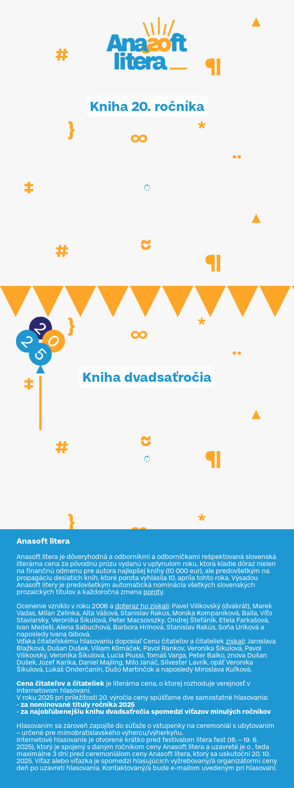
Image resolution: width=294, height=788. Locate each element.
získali (235, 641)
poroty (153, 591)
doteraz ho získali (142, 606)
